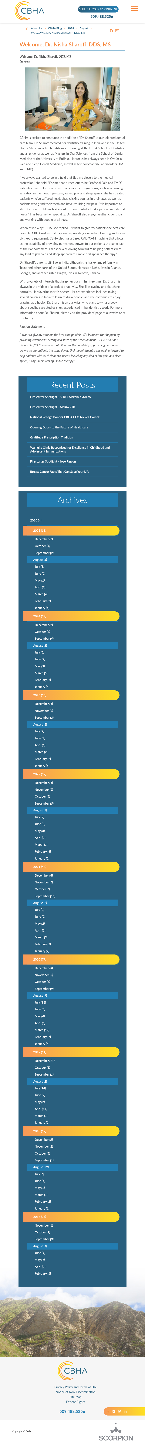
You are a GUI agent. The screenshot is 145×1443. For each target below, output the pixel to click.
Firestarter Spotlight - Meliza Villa (53, 407)
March (41, 594)
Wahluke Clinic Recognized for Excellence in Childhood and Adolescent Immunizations (70, 449)
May (40, 580)
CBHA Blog (55, 28)
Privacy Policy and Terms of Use (75, 1387)
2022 (39, 774)
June (40, 573)
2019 (39, 1052)
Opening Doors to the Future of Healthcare (59, 427)
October (42, 546)
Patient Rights (75, 1402)
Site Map (76, 1397)
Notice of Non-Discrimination (76, 1392)
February (43, 601)
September (44, 553)
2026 (35, 520)
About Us (36, 28)
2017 (39, 1216)
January (42, 608)
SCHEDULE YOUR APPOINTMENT (98, 8)
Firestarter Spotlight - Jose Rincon (53, 461)
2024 (39, 616)
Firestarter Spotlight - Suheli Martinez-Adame (61, 397)
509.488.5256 (103, 16)
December (44, 539)
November (44, 710)
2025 (39, 530)
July (39, 566)
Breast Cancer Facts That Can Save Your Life (59, 471)
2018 (71, 28)
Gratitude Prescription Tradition (51, 437)
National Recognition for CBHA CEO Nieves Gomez (64, 417)
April (40, 587)
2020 (39, 959)
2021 (39, 866)
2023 (39, 695)
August (84, 28)
